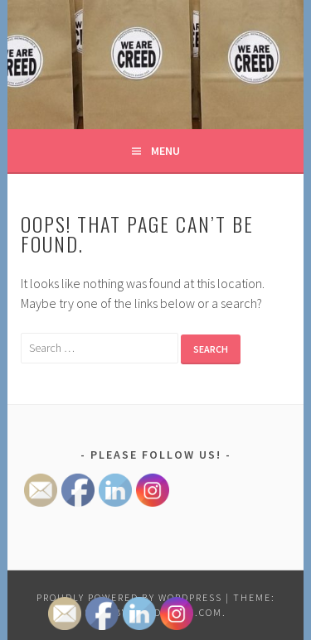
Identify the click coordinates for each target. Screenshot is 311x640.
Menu (165, 150)
